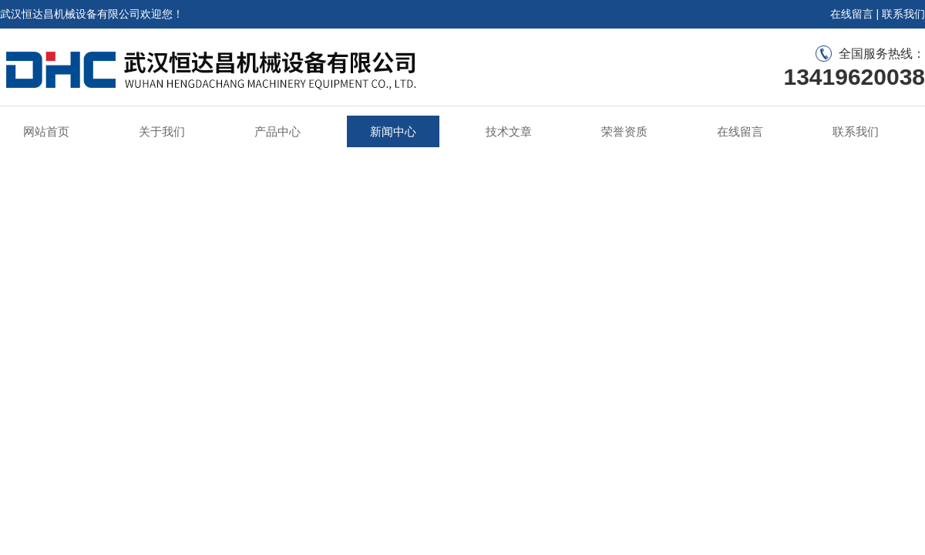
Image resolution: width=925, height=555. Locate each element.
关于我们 (162, 131)
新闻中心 (393, 131)
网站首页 (46, 131)
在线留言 (851, 14)
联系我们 (903, 14)
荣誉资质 (624, 131)
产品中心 (277, 131)
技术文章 (509, 131)
